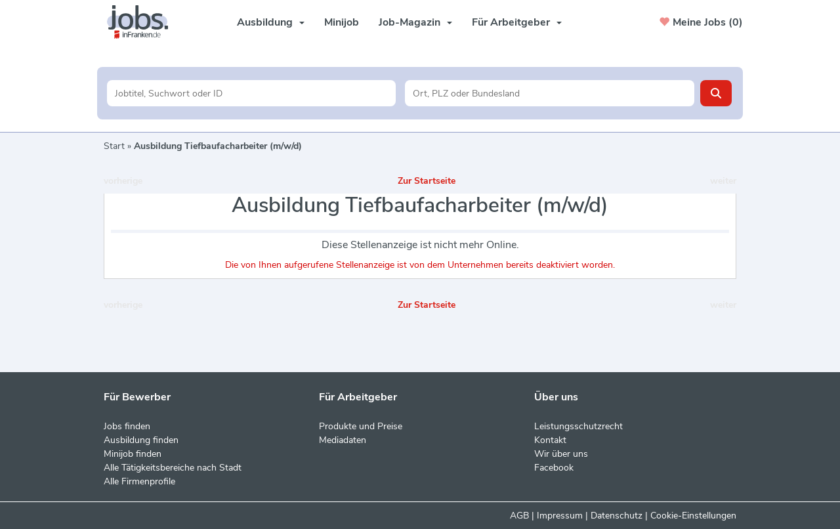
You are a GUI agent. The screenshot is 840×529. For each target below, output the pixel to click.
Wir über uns (561, 454)
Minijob (341, 22)
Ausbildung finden (141, 440)
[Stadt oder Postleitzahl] (549, 93)
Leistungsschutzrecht (578, 426)
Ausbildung (270, 22)
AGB (519, 515)
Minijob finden (132, 454)
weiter (723, 181)
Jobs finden (127, 426)
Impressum (560, 515)
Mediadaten (342, 440)
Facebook (554, 467)
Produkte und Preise (360, 426)
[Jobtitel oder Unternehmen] (251, 93)
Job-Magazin (415, 22)
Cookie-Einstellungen (693, 515)
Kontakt (550, 440)
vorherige (123, 181)
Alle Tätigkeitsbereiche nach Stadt (173, 467)
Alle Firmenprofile (139, 481)
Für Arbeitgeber (517, 22)
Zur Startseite (426, 181)
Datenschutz (616, 515)
